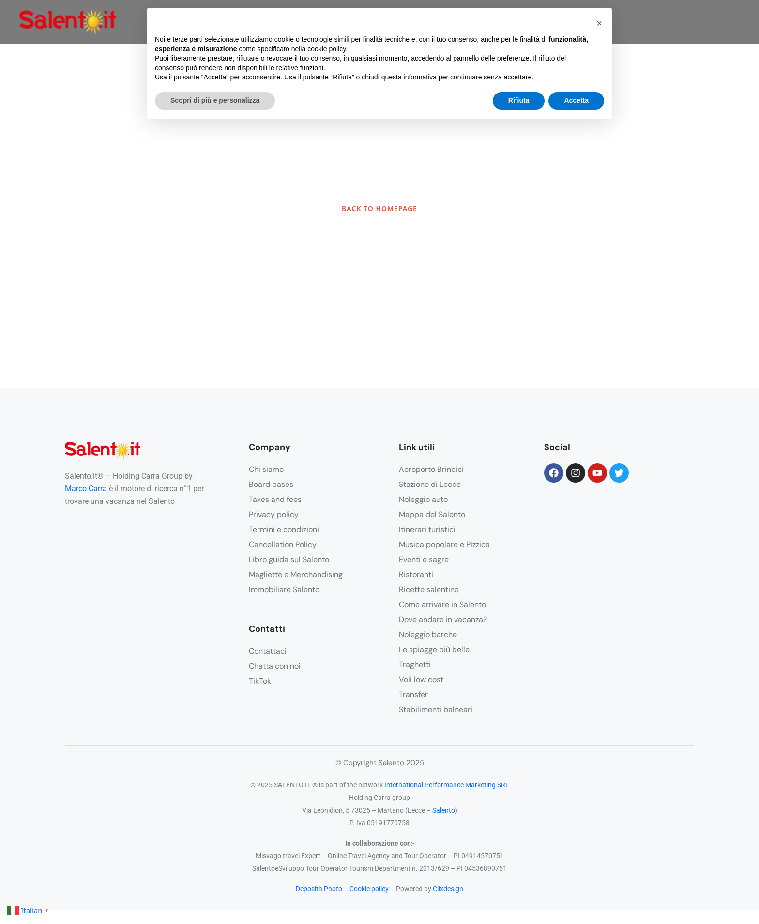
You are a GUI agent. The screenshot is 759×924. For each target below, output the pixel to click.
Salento (443, 810)
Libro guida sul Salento (289, 559)
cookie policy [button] (326, 49)
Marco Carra (86, 488)
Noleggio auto (423, 499)
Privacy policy (274, 514)
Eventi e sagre (424, 559)
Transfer (413, 694)
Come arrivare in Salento (442, 604)
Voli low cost (421, 679)
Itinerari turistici (427, 529)
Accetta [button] (576, 100)
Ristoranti (416, 574)
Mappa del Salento (432, 514)
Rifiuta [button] (519, 100)
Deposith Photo (319, 889)
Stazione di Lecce (430, 484)
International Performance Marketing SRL (446, 785)
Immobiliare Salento (284, 589)
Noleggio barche (428, 634)
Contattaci (268, 651)
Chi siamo (266, 469)
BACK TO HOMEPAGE (379, 208)
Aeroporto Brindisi (431, 469)
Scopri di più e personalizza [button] (214, 100)
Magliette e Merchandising (296, 574)
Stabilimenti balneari (435, 710)
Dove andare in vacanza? (443, 619)
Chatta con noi (275, 666)
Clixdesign (448, 889)
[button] (599, 23)
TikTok (260, 681)
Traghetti (415, 664)
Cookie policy (369, 889)
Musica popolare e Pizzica (444, 544)
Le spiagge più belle (434, 649)
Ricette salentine (429, 589)
